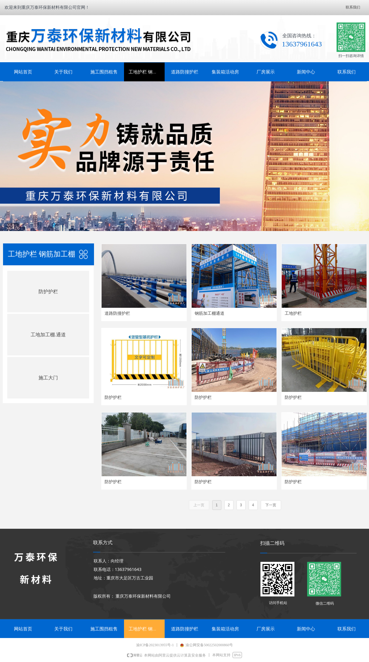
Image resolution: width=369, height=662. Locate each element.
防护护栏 (48, 291)
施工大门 (48, 377)
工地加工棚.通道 (48, 334)
